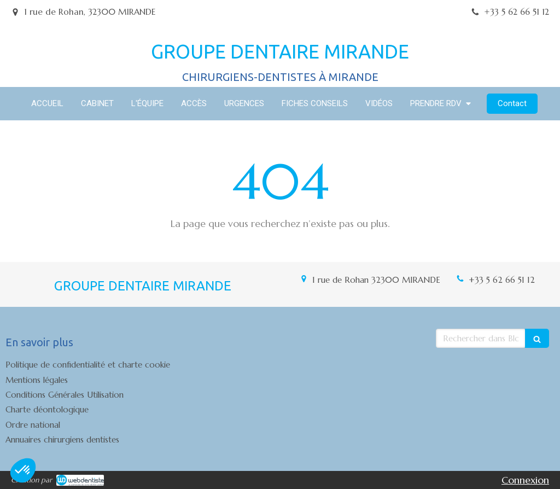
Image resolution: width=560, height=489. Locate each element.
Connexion (525, 480)
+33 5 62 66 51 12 (502, 280)
